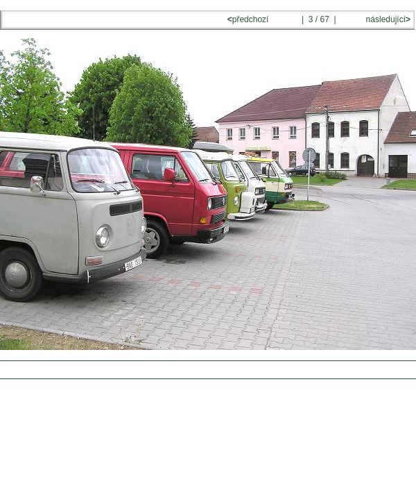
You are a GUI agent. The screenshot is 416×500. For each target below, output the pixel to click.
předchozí (249, 19)
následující (386, 19)
